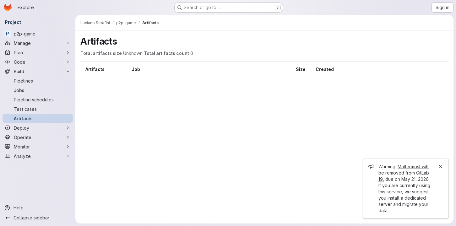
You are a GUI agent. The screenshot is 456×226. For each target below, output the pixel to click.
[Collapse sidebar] (38, 217)
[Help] (38, 207)
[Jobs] (38, 90)
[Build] (38, 71)
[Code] (38, 61)
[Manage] (38, 43)
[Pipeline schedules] (38, 99)
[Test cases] (38, 109)
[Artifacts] (38, 118)
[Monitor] (38, 146)
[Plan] (38, 52)
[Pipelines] (38, 80)
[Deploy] (38, 127)
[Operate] (38, 137)
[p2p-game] (38, 33)
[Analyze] (38, 156)
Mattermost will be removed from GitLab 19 (403, 173)
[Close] (440, 166)
